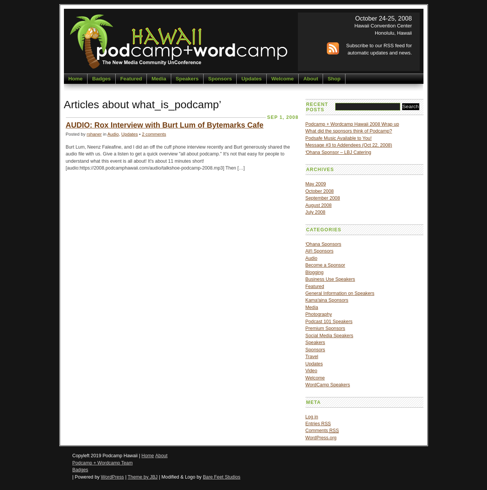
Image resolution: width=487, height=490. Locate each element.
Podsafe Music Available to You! (339, 138)
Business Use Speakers (330, 279)
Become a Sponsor (325, 265)
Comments (322, 430)
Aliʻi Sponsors (320, 251)
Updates (251, 79)
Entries (318, 423)
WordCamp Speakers (328, 385)
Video (311, 370)
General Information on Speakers (340, 293)
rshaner (94, 133)
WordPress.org (321, 437)
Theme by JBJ (143, 477)
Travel (312, 356)
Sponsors (220, 79)
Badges (101, 79)
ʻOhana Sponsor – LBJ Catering (338, 152)
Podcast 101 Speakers (329, 321)
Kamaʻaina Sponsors (327, 300)
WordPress (112, 477)
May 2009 (316, 184)
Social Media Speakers (329, 335)
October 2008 (320, 191)
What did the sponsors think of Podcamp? (349, 131)
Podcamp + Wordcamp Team (102, 463)
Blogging (315, 272)
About (310, 79)
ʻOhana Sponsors (323, 244)
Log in (312, 417)
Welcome (282, 79)
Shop (334, 79)
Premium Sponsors (325, 328)
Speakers (187, 79)
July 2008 (316, 212)
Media (158, 79)
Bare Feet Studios (221, 477)
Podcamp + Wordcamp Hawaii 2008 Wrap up (352, 124)
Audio (113, 133)
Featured (131, 79)
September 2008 (323, 198)
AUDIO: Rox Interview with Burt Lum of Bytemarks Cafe (165, 125)
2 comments (154, 133)
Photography (319, 314)
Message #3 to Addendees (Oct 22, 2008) (349, 145)
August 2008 (319, 205)
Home (75, 79)
